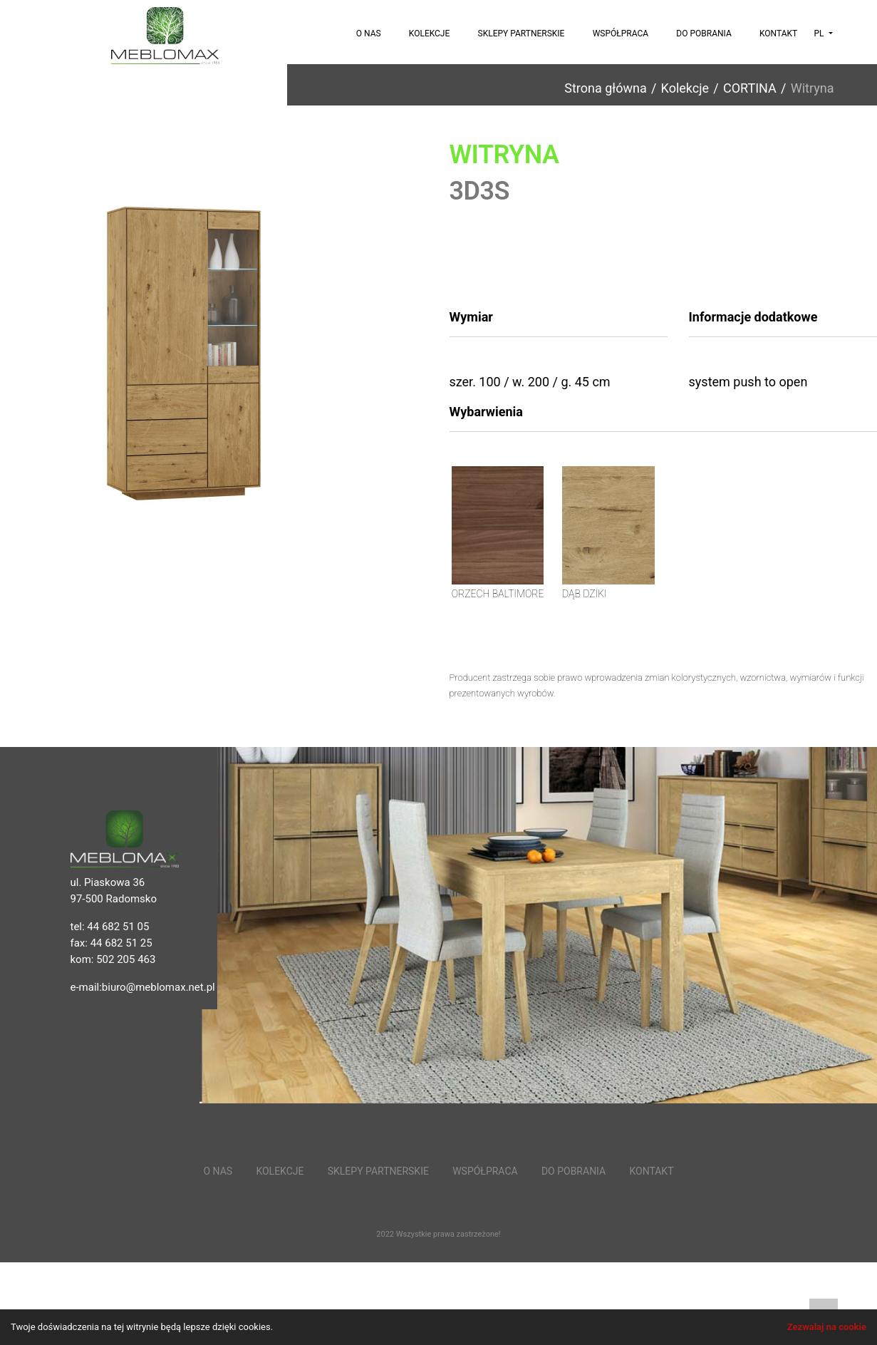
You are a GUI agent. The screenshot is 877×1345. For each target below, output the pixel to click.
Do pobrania (703, 33)
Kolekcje (429, 33)
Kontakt (778, 33)
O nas (368, 33)
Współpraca (620, 33)
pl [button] (820, 33)
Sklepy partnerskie (521, 33)
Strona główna (605, 88)
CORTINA (750, 88)
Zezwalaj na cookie (826, 1326)
